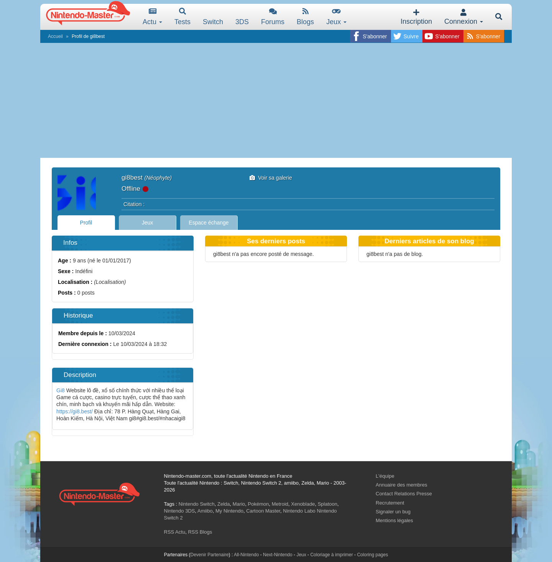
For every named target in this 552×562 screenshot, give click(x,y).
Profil (86, 223)
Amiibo (205, 511)
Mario (239, 504)
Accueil (55, 36)
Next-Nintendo (277, 554)
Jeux (336, 17)
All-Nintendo (246, 554)
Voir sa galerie (271, 178)
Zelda (223, 504)
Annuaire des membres (401, 485)
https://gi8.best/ (74, 411)
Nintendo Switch (197, 504)
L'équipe (385, 476)
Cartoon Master (263, 511)
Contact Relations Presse (404, 493)
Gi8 (60, 390)
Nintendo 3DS (179, 511)
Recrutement (390, 503)
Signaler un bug (393, 511)
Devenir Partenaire (210, 554)
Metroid (280, 504)
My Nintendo (229, 511)
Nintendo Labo (299, 511)
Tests (182, 17)
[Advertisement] (276, 100)
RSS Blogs (200, 532)
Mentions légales (394, 520)
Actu (152, 17)
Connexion (463, 17)
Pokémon (258, 504)
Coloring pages (372, 554)
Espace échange (208, 223)
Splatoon (327, 504)
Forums (272, 17)
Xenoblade (303, 504)
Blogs (305, 17)
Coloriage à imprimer (331, 554)
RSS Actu (175, 532)
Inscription (416, 17)
